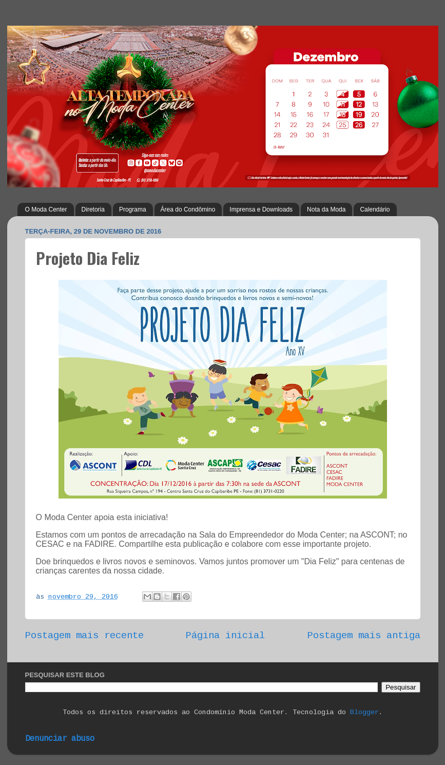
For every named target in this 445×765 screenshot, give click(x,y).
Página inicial (225, 635)
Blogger (364, 712)
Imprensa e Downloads (261, 209)
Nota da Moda (326, 209)
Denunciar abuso (59, 738)
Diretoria (93, 209)
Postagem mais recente (84, 635)
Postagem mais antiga (363, 635)
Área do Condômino (188, 209)
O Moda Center (46, 209)
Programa (132, 209)
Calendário (375, 209)
